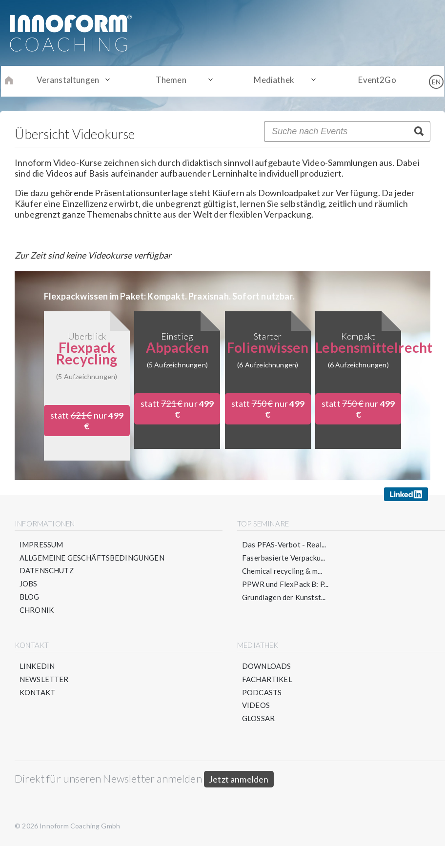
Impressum (41, 544)
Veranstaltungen (73, 81)
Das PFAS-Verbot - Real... (284, 544)
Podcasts (262, 693)
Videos (256, 706)
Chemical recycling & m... (282, 570)
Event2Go (371, 81)
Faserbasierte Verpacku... (283, 557)
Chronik (37, 610)
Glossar (258, 719)
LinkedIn (37, 667)
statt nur (86, 420)
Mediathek (272, 81)
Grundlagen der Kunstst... (284, 597)
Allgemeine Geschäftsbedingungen (92, 557)
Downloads (266, 667)
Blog (30, 597)
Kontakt (37, 693)
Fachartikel (267, 680)
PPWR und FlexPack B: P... (285, 584)
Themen (173, 81)
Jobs (29, 584)
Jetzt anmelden (239, 780)
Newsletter (44, 680)
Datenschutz (47, 570)
